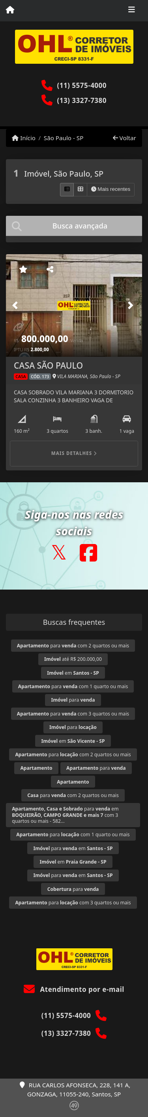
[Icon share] (59, 552)
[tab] (74, 226)
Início (24, 138)
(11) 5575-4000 (82, 85)
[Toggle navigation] (131, 10)
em (73, 673)
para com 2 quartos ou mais (73, 645)
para (73, 699)
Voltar (124, 138)
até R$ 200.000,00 (73, 659)
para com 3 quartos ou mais (73, 713)
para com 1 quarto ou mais (73, 686)
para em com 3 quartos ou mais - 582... (65, 814)
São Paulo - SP (64, 138)
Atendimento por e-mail (74, 989)
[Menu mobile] (10, 10)
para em (73, 848)
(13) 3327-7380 (82, 100)
